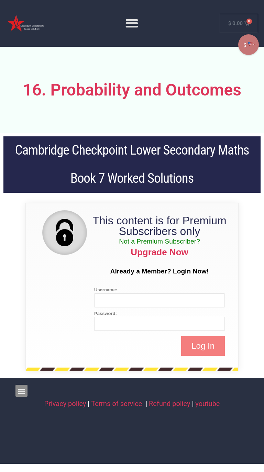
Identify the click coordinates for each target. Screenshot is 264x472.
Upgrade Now (159, 252)
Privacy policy (65, 404)
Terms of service (117, 404)
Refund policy (169, 404)
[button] (132, 23)
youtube (207, 404)
